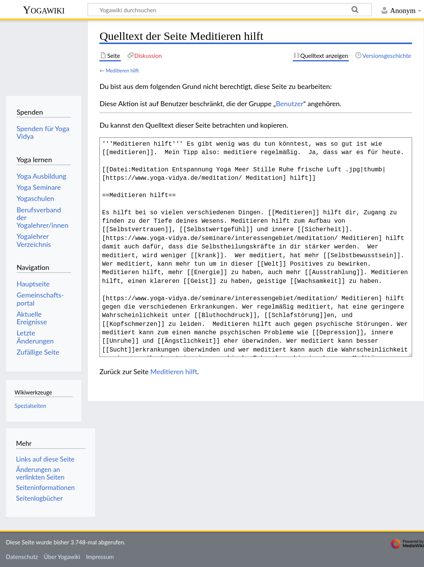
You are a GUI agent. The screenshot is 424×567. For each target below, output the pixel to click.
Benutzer (290, 103)
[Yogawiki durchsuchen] (229, 9)
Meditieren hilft (122, 70)
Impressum (100, 556)
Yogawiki (44, 10)
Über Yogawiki (62, 556)
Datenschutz (22, 556)
